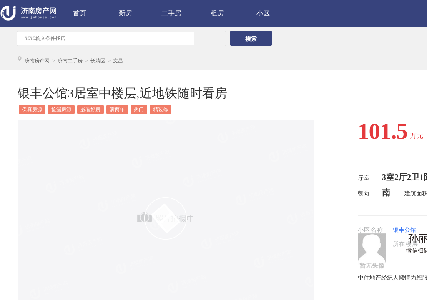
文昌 (118, 61)
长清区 (97, 61)
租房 (217, 13)
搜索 (251, 38)
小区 (263, 13)
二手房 (171, 13)
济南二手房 (70, 61)
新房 (125, 13)
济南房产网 (37, 61)
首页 (79, 13)
